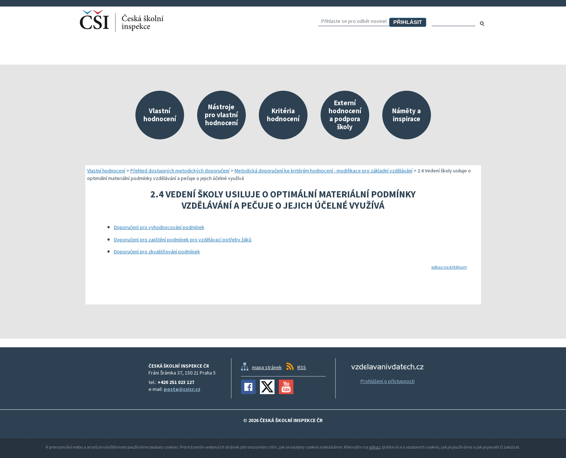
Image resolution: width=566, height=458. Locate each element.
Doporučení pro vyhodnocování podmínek (159, 227)
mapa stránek (267, 367)
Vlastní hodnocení (106, 170)
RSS (301, 367)
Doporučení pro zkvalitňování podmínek (157, 251)
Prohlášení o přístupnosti (388, 381)
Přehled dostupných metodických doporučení (179, 170)
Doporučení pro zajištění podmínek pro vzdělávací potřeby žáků (183, 239)
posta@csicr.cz (182, 389)
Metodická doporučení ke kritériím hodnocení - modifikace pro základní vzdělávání (323, 170)
